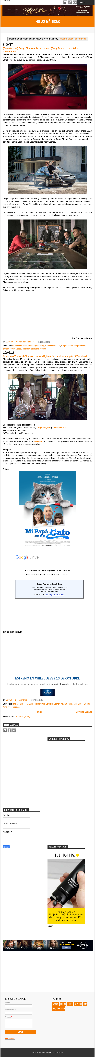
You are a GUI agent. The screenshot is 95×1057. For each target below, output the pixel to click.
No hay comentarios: (25, 342)
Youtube (75, 2)
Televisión (78, 1003)
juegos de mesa (59, 1008)
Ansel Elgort (33, 346)
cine (58, 346)
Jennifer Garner (53, 704)
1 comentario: (21, 700)
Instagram (65, 2)
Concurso (21, 704)
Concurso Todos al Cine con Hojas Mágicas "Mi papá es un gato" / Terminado (45, 356)
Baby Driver (50, 346)
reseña (43, 349)
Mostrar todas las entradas (73, 39)
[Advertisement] (21, 753)
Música (63, 1003)
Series (70, 1003)
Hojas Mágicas (48, 21)
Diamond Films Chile (62, 428)
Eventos (56, 1003)
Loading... (47, 590)
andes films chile (19, 346)
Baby (42, 346)
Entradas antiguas (84, 712)
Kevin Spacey (16, 349)
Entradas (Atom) (22, 717)
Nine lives (7, 707)
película (26, 349)
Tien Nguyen (59, 1052)
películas (35, 349)
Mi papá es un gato (82, 704)
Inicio (39, 712)
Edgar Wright (67, 346)
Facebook (70, 2)
